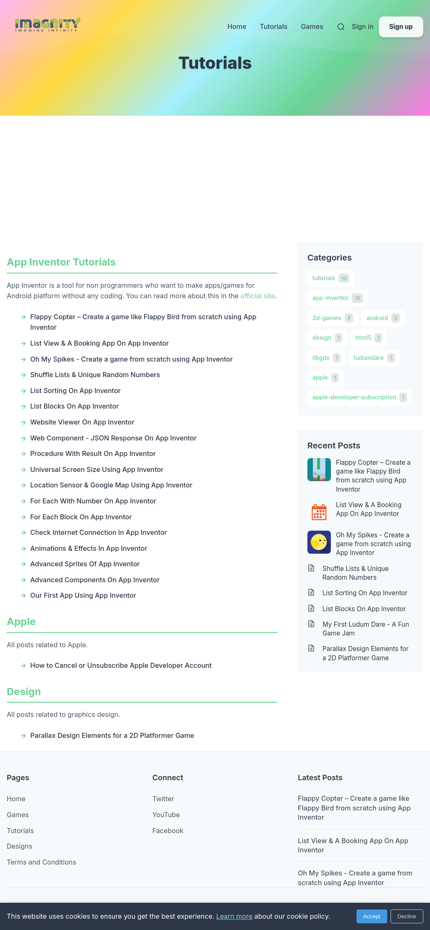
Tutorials (274, 26)
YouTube (166, 814)
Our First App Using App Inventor (83, 595)
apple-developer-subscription (359, 397)
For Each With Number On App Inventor (93, 501)
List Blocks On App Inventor (74, 406)
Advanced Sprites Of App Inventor (85, 564)
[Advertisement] (215, 178)
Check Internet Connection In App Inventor (98, 532)
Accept (371, 916)
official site (258, 296)
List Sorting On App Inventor (75, 390)
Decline (407, 916)
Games (312, 26)
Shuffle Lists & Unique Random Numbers (95, 374)
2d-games (332, 318)
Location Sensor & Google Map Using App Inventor (111, 485)
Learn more (234, 916)
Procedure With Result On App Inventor (93, 453)
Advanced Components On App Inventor (95, 580)
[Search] (341, 27)
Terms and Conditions (41, 862)
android (383, 318)
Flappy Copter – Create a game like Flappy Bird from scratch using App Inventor (373, 475)
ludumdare (374, 357)
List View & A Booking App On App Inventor (99, 343)
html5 (369, 337)
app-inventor (337, 297)
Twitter (163, 799)
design (327, 337)
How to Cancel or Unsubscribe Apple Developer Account (121, 665)
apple (325, 377)
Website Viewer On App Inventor (82, 422)
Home (236, 26)
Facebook (168, 830)
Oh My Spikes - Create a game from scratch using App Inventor (131, 359)
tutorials (330, 278)
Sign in (363, 26)
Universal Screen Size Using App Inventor (96, 469)
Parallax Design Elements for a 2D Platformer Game (112, 735)
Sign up (401, 27)
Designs (19, 846)
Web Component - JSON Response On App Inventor (113, 438)
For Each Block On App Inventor (81, 517)
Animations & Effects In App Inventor (88, 548)
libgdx (326, 357)
